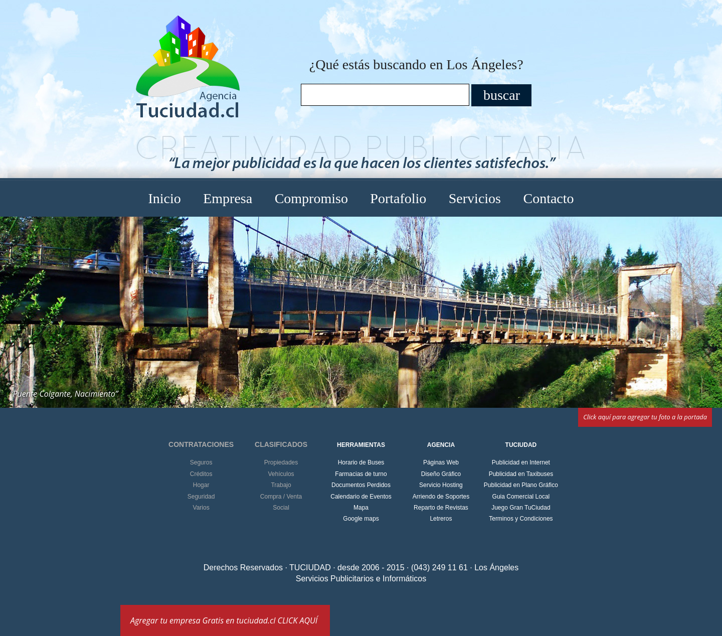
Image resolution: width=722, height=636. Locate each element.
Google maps (361, 518)
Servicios (475, 198)
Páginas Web (441, 462)
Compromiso (311, 198)
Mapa (361, 507)
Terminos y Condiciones (521, 518)
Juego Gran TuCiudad (520, 507)
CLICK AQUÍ (298, 620)
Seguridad (201, 496)
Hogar (201, 485)
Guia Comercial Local (521, 496)
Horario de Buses (361, 462)
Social (281, 507)
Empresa (227, 198)
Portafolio (398, 198)
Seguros (201, 462)
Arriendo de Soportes (441, 496)
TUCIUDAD (521, 444)
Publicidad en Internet (521, 462)
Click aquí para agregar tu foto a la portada (645, 416)
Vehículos (281, 474)
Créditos (201, 474)
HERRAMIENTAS (361, 444)
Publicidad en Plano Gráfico (521, 485)
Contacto (548, 198)
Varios (201, 507)
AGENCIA (441, 444)
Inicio (164, 198)
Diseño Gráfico (441, 474)
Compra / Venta (281, 496)
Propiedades (281, 462)
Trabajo (281, 485)
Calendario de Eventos (360, 496)
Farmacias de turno (361, 474)
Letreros (441, 518)
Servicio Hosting (441, 485)
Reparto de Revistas (441, 507)
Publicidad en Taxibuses (521, 474)
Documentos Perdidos (361, 485)
